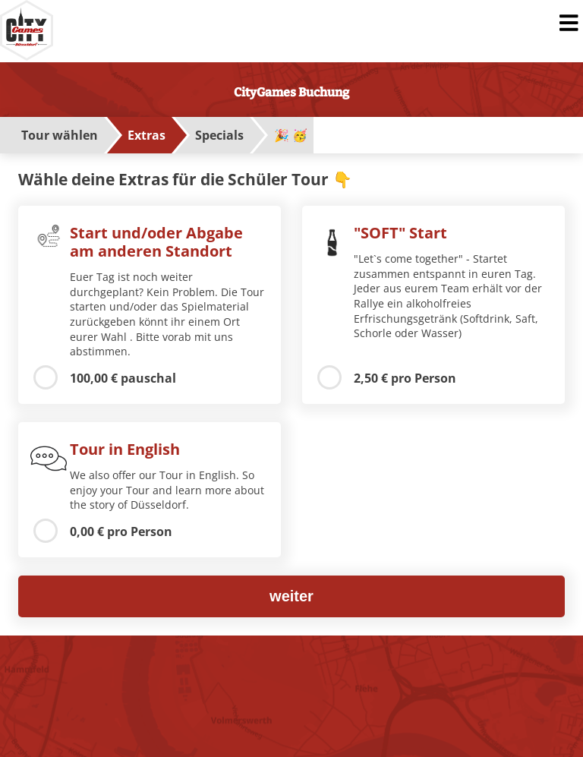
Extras (146, 135)
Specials (219, 135)
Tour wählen (59, 135)
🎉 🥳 (290, 135)
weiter (291, 596)
